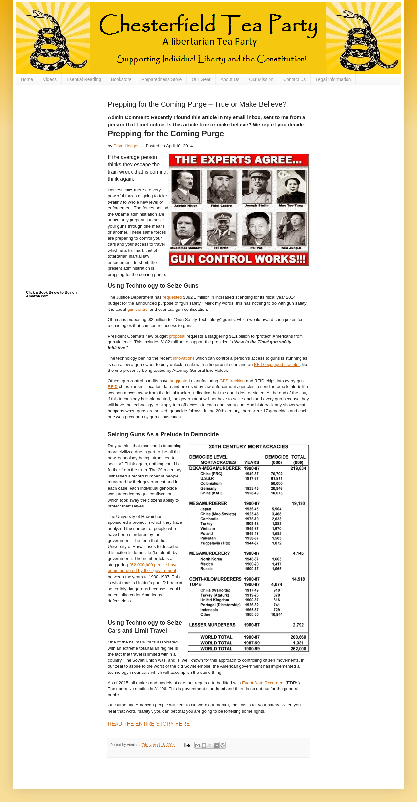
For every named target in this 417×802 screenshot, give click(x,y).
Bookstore (121, 79)
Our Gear (201, 79)
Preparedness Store (161, 79)
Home (27, 79)
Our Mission (261, 79)
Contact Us (294, 79)
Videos (50, 79)
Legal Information (333, 79)
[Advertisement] (58, 127)
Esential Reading (84, 79)
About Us (230, 79)
